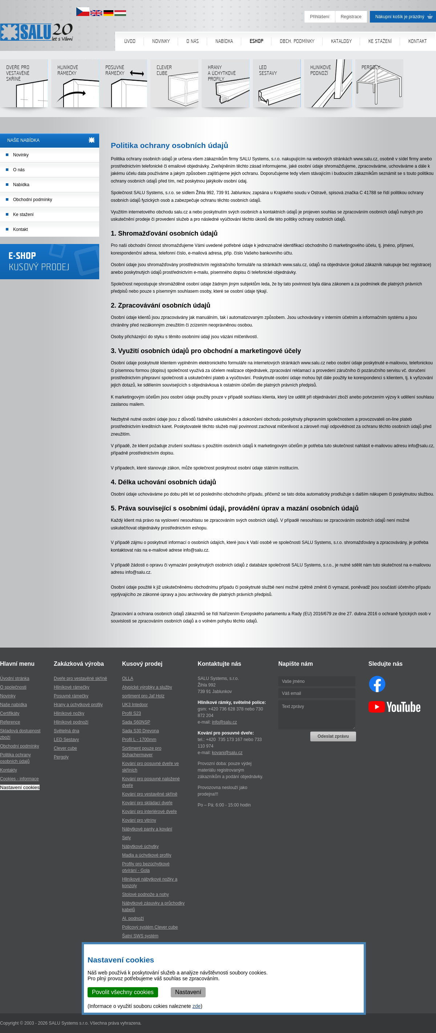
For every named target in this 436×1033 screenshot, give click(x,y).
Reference (10, 722)
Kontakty (8, 770)
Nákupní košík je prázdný (399, 16)
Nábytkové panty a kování (147, 829)
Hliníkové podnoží (328, 86)
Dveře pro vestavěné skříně (24, 86)
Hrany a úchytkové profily (78, 704)
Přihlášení (319, 16)
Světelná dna (66, 730)
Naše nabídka (13, 704)
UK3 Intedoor (135, 704)
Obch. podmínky (297, 41)
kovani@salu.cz (227, 752)
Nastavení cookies (20, 787)
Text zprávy (316, 714)
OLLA (127, 678)
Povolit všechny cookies (123, 992)
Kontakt (417, 41)
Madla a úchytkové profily (146, 855)
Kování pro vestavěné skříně (149, 794)
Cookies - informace (19, 778)
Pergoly (379, 86)
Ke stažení (380, 41)
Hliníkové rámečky (75, 86)
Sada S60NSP (136, 722)
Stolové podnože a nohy (145, 894)
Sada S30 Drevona (140, 730)
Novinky (161, 41)
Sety (126, 837)
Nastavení (188, 992)
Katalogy (341, 41)
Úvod (130, 41)
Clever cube (174, 86)
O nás (192, 41)
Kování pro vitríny (139, 820)
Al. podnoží (133, 918)
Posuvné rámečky (123, 86)
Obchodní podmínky (32, 199)
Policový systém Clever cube (150, 927)
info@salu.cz (224, 722)
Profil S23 (131, 713)
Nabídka (224, 41)
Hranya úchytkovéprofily (225, 86)
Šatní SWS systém (140, 935)
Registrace (351, 16)
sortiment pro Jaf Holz (143, 695)
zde (197, 1006)
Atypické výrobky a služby (147, 687)
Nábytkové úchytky (140, 846)
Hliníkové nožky (69, 713)
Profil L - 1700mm (139, 739)
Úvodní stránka (14, 678)
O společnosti (13, 687)
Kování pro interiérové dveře (149, 811)
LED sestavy (276, 86)
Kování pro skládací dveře (147, 802)
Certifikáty (9, 713)
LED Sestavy (66, 739)
